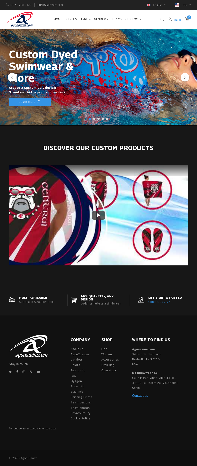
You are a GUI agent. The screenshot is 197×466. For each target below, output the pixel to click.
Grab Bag (107, 364)
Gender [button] (101, 19)
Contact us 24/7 (159, 301)
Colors (75, 364)
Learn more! (30, 102)
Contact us (140, 395)
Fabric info (78, 370)
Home (58, 19)
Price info (77, 386)
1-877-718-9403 (21, 4)
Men (104, 349)
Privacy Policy (81, 413)
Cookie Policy (80, 418)
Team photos (80, 407)
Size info (77, 391)
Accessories (110, 359)
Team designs (81, 402)
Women (106, 354)
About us (77, 349)
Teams (117, 19)
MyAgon (76, 381)
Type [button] (85, 19)
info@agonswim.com (50, 4)
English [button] (155, 5)
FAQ (73, 375)
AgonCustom (80, 354)
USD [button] (181, 5)
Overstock (109, 370)
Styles (71, 19)
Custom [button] (133, 19)
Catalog (76, 359)
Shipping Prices (82, 397)
